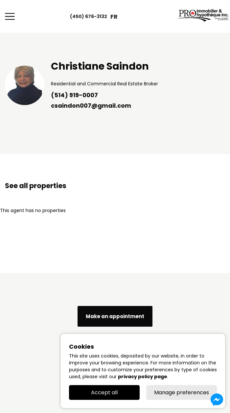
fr (114, 16)
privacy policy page (142, 376)
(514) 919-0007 (74, 95)
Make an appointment (115, 316)
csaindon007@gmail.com (91, 105)
